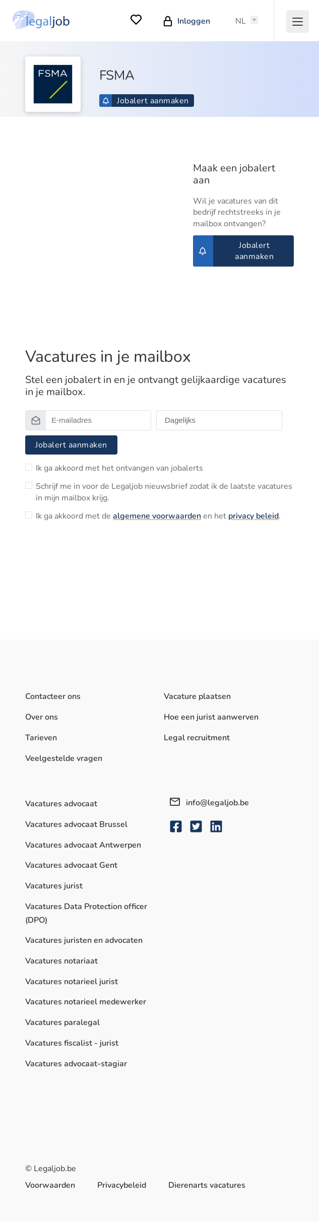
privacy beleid (253, 516)
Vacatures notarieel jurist (71, 981)
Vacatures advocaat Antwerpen (83, 845)
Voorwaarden (50, 1185)
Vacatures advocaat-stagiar (76, 1063)
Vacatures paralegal (62, 1022)
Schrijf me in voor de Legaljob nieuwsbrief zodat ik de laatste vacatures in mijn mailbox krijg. (164, 492)
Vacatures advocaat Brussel (76, 824)
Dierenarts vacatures (206, 1185)
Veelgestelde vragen (63, 758)
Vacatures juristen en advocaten (84, 940)
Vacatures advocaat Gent (71, 865)
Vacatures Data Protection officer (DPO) (86, 913)
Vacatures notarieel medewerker (85, 1001)
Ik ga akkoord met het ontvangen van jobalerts (119, 468)
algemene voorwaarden (157, 516)
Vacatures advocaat (61, 803)
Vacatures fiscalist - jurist (71, 1043)
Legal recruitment (197, 737)
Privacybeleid (121, 1185)
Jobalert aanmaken (145, 100)
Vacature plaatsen (197, 696)
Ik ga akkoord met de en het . (158, 516)
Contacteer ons (53, 696)
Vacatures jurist (54, 885)
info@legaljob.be (209, 802)
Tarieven (41, 737)
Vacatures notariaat (61, 961)
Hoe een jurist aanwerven (211, 717)
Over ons (41, 717)
